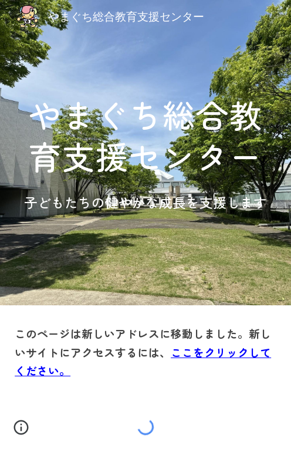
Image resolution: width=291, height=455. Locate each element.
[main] (145, 133)
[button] (21, 431)
